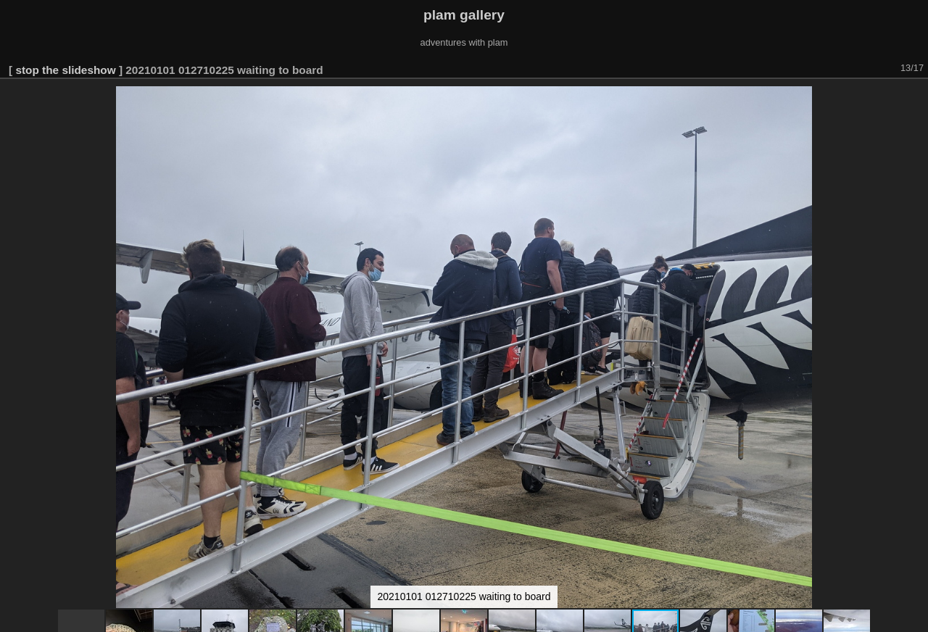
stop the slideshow (65, 70)
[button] (915, 99)
